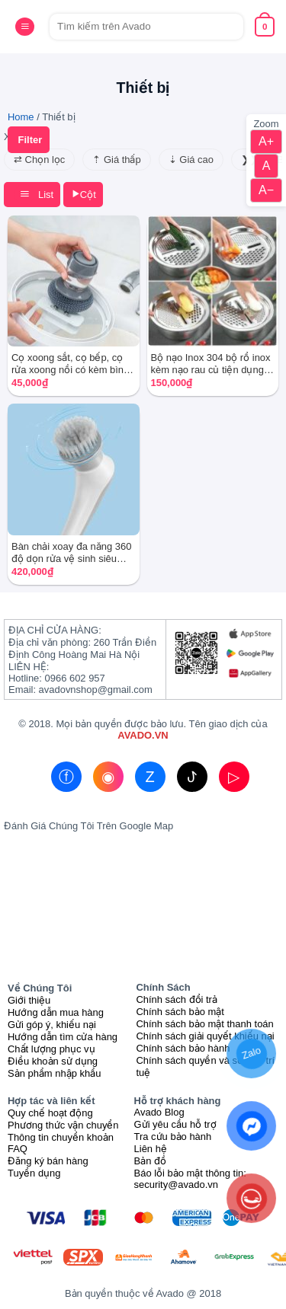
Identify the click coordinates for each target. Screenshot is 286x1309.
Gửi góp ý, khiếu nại (52, 1024)
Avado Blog (159, 1112)
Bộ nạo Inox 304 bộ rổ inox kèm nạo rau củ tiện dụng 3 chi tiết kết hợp (211, 363)
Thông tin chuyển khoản (61, 1137)
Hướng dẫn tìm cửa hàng (62, 1036)
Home (21, 117)
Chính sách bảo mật (180, 1011)
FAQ (17, 1148)
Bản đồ (150, 1161)
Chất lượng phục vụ (51, 1049)
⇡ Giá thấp (116, 159)
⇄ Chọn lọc (39, 159)
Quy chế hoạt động (50, 1113)
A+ (266, 141)
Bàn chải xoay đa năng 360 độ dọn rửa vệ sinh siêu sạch (71, 552)
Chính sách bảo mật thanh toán (204, 1024)
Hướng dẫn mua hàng (56, 1012)
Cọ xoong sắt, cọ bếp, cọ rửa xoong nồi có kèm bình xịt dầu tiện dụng (70, 363)
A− (266, 190)
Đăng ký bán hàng (48, 1161)
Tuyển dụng (34, 1173)
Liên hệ (150, 1148)
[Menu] (25, 26)
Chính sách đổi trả (176, 999)
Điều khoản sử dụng (53, 1061)
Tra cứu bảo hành (173, 1136)
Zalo (251, 1052)
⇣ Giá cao (191, 159)
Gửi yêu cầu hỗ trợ (175, 1124)
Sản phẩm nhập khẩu (54, 1073)
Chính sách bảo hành (183, 1048)
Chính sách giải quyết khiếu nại (205, 1036)
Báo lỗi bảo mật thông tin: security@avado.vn (190, 1178)
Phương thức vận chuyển (63, 1125)
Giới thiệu (29, 1000)
